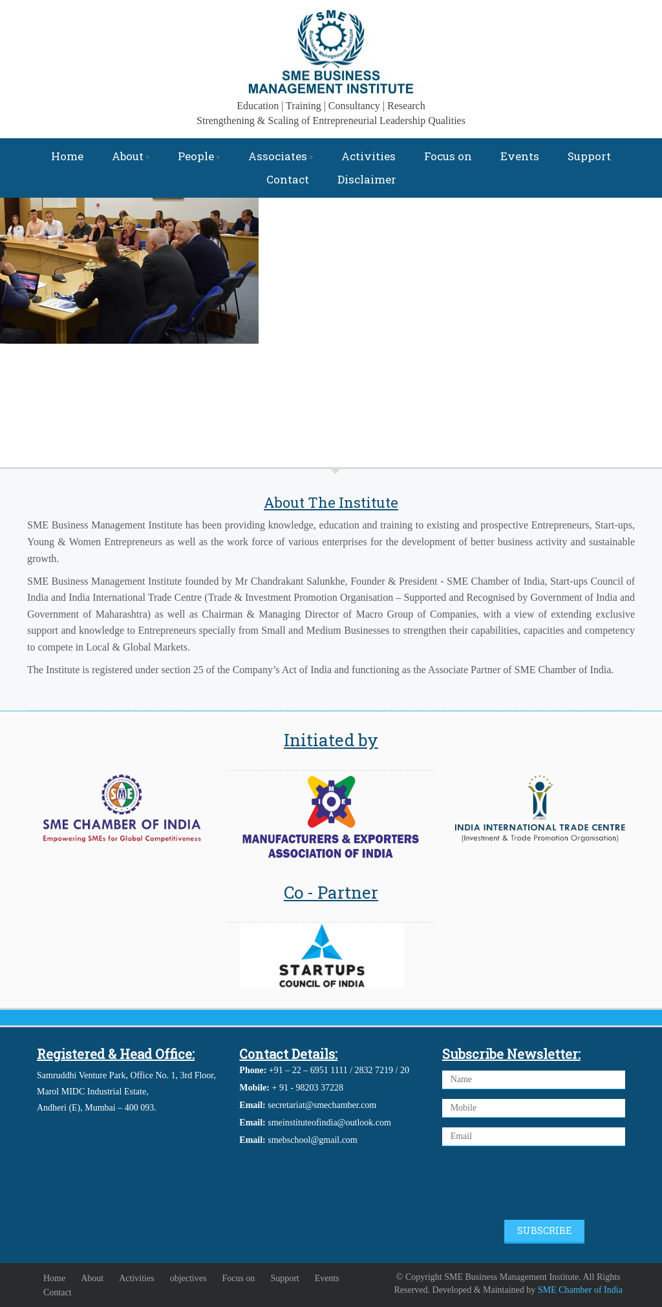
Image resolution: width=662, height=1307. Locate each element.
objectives (188, 1278)
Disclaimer (366, 179)
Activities (368, 156)
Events (519, 156)
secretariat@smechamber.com (322, 1105)
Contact (287, 179)
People (199, 156)
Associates (280, 156)
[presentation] (540, 1185)
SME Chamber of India (580, 1290)
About (130, 156)
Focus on (448, 156)
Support (589, 156)
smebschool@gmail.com (312, 1140)
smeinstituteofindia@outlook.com (329, 1122)
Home (67, 156)
